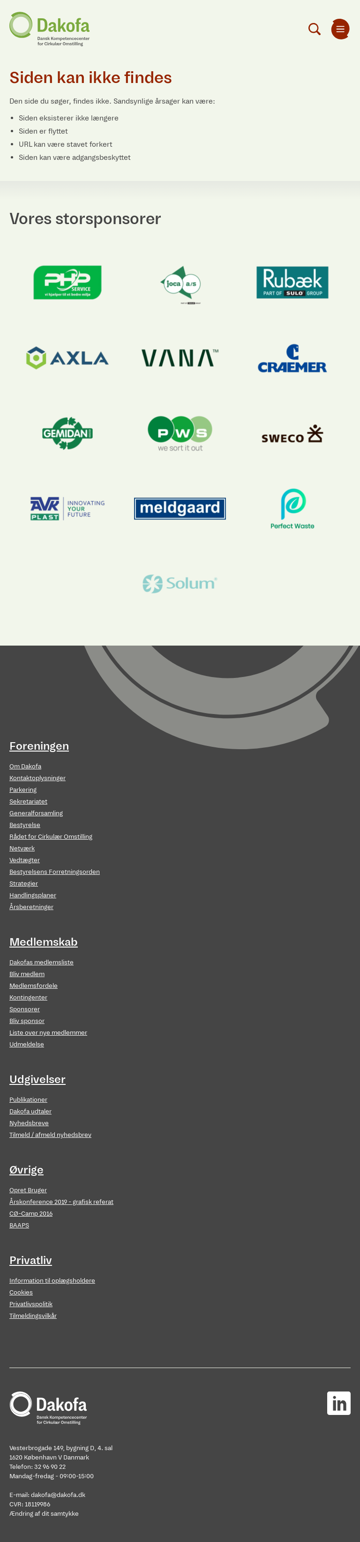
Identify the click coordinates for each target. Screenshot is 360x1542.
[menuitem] (340, 29)
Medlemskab (43, 941)
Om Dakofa (25, 766)
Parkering (23, 790)
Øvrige (26, 1169)
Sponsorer (24, 1009)
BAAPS (19, 1225)
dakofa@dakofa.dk (58, 1495)
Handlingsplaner (32, 895)
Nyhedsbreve (29, 1123)
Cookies (21, 1292)
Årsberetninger (31, 907)
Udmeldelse (26, 1044)
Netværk (22, 848)
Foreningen (39, 745)
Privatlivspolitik (30, 1304)
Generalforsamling (36, 813)
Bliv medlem (27, 974)
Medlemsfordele (33, 986)
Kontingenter (28, 997)
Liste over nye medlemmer (48, 1033)
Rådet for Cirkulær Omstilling (50, 837)
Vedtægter (24, 860)
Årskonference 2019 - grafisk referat (61, 1202)
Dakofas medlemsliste (41, 962)
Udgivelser (37, 1079)
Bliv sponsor (27, 1021)
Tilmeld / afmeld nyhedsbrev (50, 1135)
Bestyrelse (24, 825)
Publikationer (28, 1100)
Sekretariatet (28, 801)
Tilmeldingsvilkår (33, 1316)
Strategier (23, 884)
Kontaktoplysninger (37, 778)
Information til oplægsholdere (52, 1281)
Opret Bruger (28, 1190)
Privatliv (30, 1260)
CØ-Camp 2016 (30, 1214)
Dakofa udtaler (30, 1111)
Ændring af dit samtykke (44, 1514)
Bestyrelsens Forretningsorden (54, 872)
